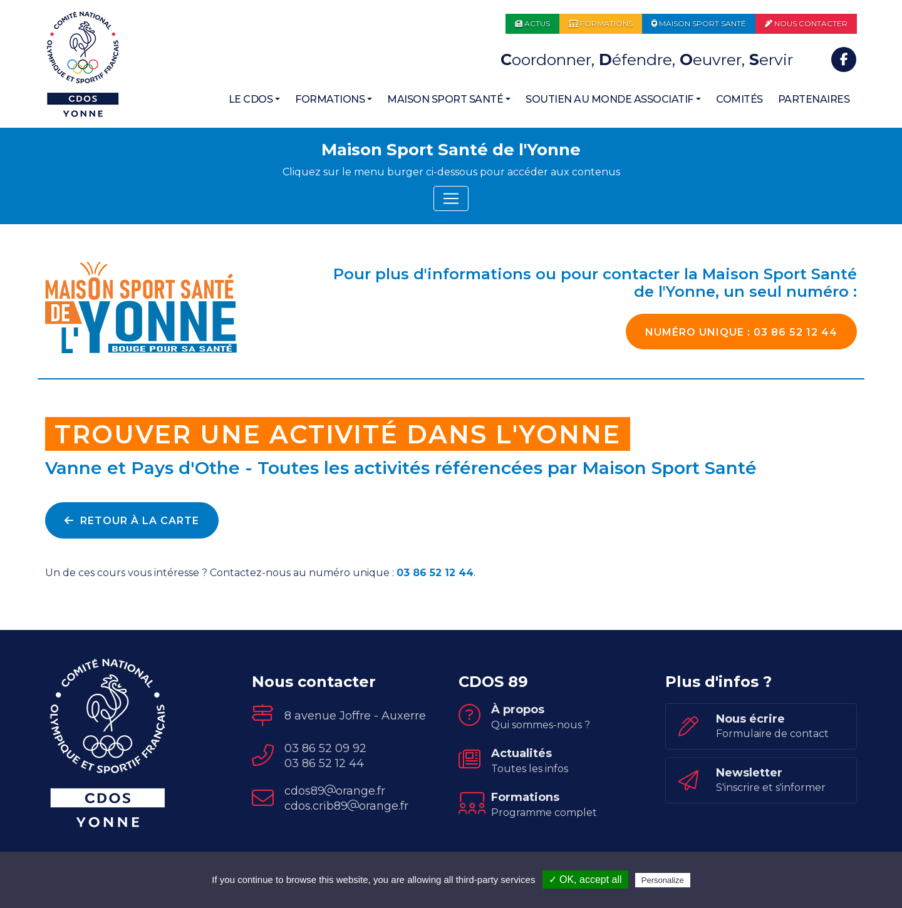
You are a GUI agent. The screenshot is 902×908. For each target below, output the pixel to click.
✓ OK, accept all (585, 879)
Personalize (662, 880)
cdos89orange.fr (334, 791)
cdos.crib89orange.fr (346, 806)
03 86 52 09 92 (325, 748)
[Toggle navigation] (451, 198)
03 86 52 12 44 (741, 332)
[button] (254, 99)
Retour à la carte (132, 521)
